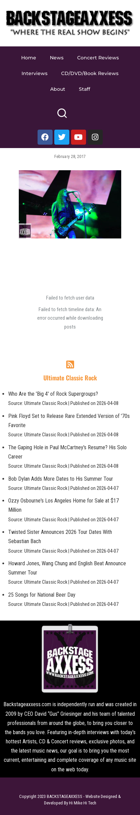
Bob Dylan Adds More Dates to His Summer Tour (60, 479)
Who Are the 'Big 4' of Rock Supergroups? (53, 394)
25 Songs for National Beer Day (41, 595)
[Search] (62, 116)
